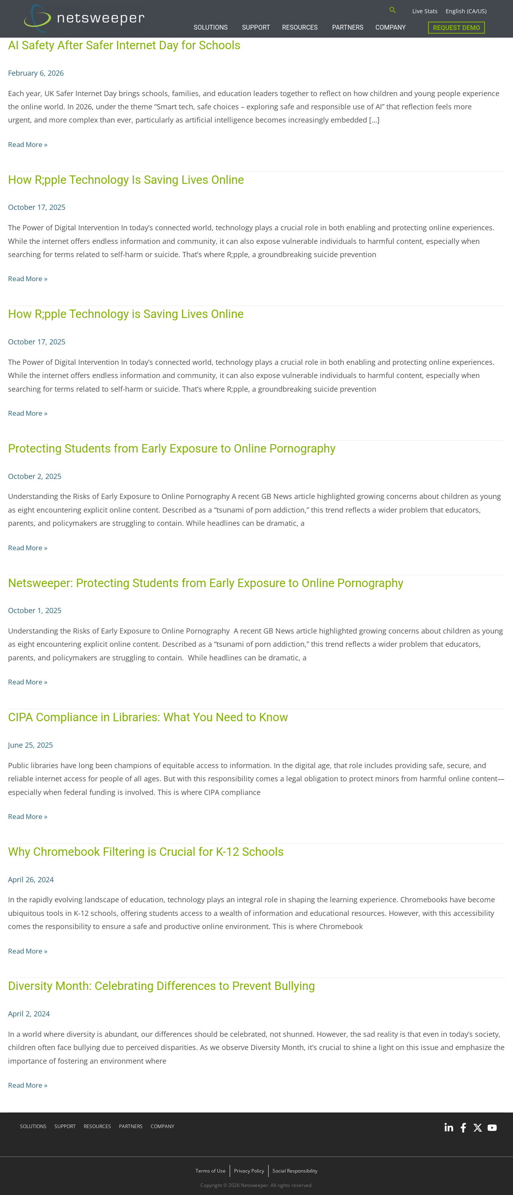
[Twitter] (478, 1125)
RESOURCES (300, 27)
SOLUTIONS (211, 27)
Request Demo (456, 28)
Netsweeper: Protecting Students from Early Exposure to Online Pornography (213, 581)
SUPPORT (256, 27)
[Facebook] (463, 1125)
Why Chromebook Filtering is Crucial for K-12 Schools (151, 850)
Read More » (29, 144)
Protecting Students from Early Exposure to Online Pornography (176, 447)
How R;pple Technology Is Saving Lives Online (129, 179)
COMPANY (391, 27)
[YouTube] (492, 1125)
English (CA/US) (466, 11)
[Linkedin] (449, 1125)
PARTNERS (348, 27)
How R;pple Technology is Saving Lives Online (129, 313)
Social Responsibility (295, 1168)
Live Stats (425, 11)
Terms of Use (211, 1168)
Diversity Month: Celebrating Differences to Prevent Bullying (166, 983)
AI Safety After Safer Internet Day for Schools (129, 45)
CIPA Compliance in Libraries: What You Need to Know (154, 715)
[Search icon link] (392, 11)
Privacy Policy (249, 1168)
